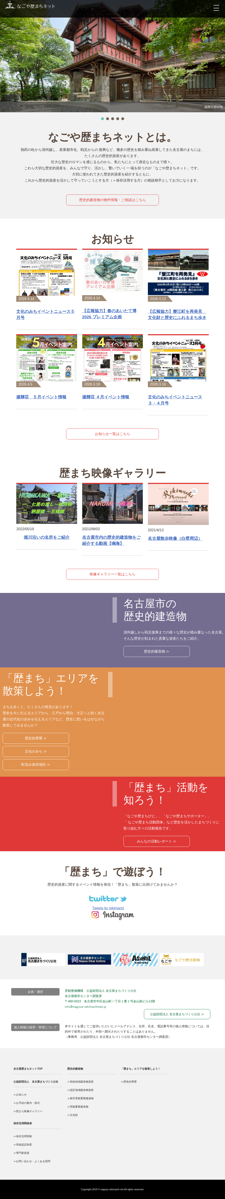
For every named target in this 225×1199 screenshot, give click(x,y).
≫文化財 (72, 1115)
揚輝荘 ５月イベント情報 (41, 397)
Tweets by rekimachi (108, 908)
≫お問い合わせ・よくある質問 (31, 1161)
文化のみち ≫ (36, 751)
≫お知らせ (20, 1094)
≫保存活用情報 (22, 1136)
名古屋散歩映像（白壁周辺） (175, 538)
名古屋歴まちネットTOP (27, 1068)
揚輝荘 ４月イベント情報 (105, 397)
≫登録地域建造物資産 (80, 1081)
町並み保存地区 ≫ (35, 764)
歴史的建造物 (75, 1068)
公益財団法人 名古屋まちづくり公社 (35, 1081)
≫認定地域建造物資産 (80, 1090)
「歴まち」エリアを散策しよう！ (140, 1068)
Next (213, 961)
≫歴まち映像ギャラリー (27, 1111)
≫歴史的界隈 (129, 1081)
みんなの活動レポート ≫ (156, 841)
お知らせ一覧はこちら (112, 434)
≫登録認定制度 (22, 1144)
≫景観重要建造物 (77, 1106)
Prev (15, 961)
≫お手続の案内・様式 (26, 1102)
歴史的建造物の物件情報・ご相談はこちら (112, 200)
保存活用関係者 (22, 1123)
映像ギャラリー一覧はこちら (112, 574)
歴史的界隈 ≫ (36, 738)
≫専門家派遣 (21, 1152)
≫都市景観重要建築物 (80, 1098)
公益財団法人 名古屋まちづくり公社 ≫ (177, 1014)
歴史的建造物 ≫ (156, 651)
